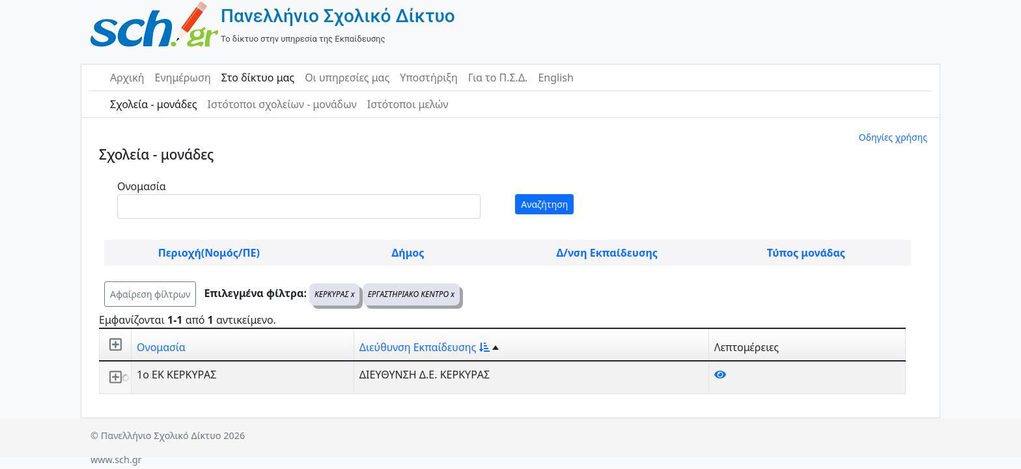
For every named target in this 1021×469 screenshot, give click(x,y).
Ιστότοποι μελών (408, 104)
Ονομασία (141, 186)
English (555, 77)
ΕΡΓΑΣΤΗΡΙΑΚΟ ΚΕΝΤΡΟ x (411, 294)
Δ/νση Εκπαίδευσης (607, 253)
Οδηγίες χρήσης (893, 137)
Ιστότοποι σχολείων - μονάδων (281, 104)
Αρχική (127, 77)
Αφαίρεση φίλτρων (150, 294)
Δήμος (408, 253)
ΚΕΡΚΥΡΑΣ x (334, 294)
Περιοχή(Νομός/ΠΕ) (209, 253)
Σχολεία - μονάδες (153, 104)
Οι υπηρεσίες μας (347, 77)
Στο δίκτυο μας (257, 77)
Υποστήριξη (429, 77)
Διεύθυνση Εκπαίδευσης (424, 347)
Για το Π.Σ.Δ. (498, 77)
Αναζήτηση (544, 204)
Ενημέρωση (183, 77)
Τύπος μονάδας (806, 253)
